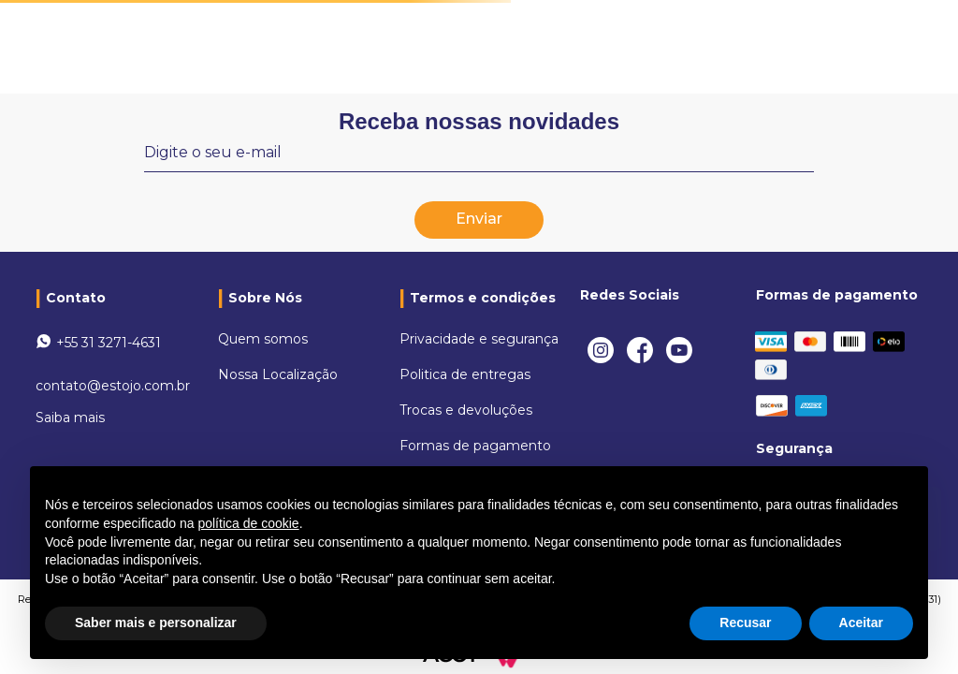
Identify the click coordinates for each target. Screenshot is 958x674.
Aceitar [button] (861, 622)
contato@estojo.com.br (113, 385)
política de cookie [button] (247, 523)
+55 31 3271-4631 (108, 342)
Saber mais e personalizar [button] (156, 622)
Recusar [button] (745, 622)
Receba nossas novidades (479, 121)
